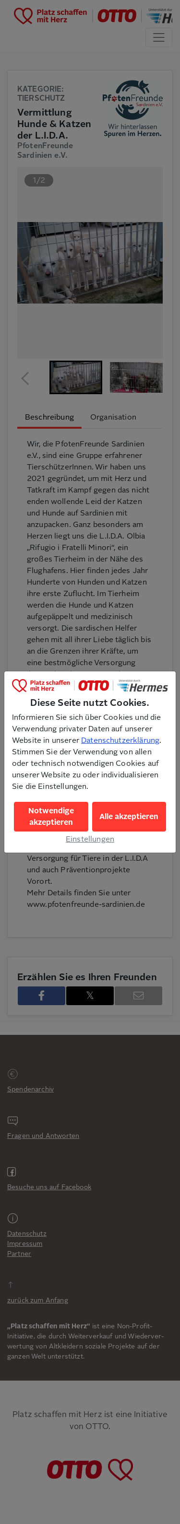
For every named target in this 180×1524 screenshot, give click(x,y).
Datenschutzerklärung (120, 740)
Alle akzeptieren (128, 816)
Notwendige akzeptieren (51, 817)
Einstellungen (90, 839)
